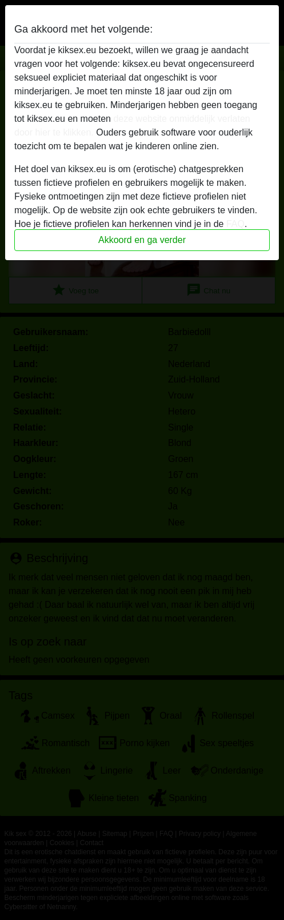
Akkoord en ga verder (142, 240)
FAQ (235, 224)
